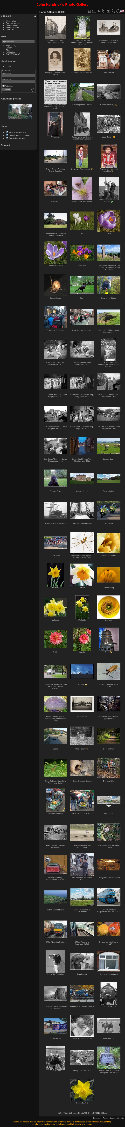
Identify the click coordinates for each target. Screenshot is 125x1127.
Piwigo (105, 1118)
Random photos (13, 23)
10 (77, 1113)
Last (105, 1113)
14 (89, 1113)
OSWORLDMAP (13, 54)
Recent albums (12, 27)
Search (9, 48)
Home (42, 12)
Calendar (10, 29)
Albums (52, 12)
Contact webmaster (117, 1118)
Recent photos (12, 25)
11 (80, 1113)
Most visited (11, 21)
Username (6, 73)
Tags (8, 46)
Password (6, 79)
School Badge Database (19, 135)
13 (86, 1113)
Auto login (8, 86)
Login (8, 66)
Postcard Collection (17, 132)
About (8, 50)
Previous (67, 1113)
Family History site (17, 138)
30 (94, 1113)
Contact (5, 145)
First (59, 1113)
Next (99, 1113)
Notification (10, 52)
